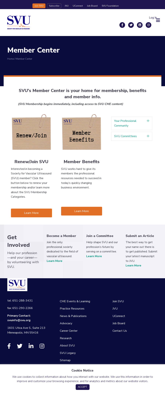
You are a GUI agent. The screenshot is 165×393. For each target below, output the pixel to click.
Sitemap (65, 360)
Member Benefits (82, 162)
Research (66, 338)
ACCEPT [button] (82, 387)
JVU (67, 5)
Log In (153, 18)
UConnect (78, 5)
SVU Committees (125, 136)
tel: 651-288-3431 (20, 301)
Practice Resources (72, 309)
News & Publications (73, 316)
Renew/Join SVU (31, 162)
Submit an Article (140, 236)
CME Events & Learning (75, 301)
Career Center (68, 331)
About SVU (67, 346)
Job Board (92, 5)
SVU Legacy (68, 353)
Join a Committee (99, 236)
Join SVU (38, 5)
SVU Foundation (110, 5)
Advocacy (66, 323)
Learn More (54, 261)
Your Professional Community (125, 123)
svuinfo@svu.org (18, 320)
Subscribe (54, 5)
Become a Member (61, 236)
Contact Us (119, 331)
